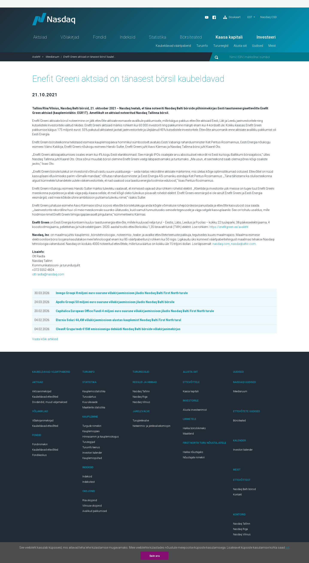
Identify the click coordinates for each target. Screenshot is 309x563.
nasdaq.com (221, 244)
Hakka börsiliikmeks (194, 428)
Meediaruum (52, 57)
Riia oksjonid (89, 501)
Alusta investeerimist (195, 410)
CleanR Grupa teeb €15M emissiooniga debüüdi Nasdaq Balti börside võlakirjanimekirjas (119, 329)
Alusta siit (240, 46)
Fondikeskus (39, 455)
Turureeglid (220, 46)
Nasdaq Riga (140, 397)
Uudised (257, 46)
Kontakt (237, 495)
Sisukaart (232, 17)
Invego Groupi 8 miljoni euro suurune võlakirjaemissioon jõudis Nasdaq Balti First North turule (123, 293)
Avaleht (36, 57)
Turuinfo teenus (91, 448)
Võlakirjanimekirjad (42, 421)
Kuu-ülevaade (89, 402)
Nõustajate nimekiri (194, 458)
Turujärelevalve (141, 421)
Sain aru (154, 555)
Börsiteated (191, 37)
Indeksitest (88, 482)
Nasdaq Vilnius (141, 402)
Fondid (99, 37)
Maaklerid (188, 434)
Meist (272, 46)
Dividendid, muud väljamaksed (49, 402)
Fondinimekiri (40, 445)
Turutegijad (88, 442)
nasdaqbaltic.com (243, 244)
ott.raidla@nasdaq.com (48, 275)
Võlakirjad (70, 37)
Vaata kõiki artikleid (45, 339)
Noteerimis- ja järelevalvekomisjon (151, 426)
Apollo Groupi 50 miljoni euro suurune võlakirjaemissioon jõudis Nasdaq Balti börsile (116, 302)
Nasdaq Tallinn (141, 392)
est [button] (249, 17)
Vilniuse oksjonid (92, 506)
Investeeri (266, 37)
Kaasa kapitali (229, 37)
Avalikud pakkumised (94, 511)
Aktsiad (40, 37)
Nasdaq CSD (268, 17)
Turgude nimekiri (91, 426)
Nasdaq (54, 19)
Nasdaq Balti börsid (244, 489)
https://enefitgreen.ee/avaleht (228, 227)
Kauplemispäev (91, 431)
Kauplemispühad (92, 458)
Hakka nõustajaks (193, 452)
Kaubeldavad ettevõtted (45, 397)
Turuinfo (202, 46)
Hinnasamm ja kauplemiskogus (100, 437)
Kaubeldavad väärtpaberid (173, 46)
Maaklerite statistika (93, 408)
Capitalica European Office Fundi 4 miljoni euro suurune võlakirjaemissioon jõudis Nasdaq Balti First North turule (136, 311)
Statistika (157, 37)
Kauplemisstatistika (93, 392)
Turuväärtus (89, 397)
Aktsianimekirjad (41, 392)
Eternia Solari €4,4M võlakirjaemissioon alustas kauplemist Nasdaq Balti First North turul (119, 320)
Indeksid (127, 37)
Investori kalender (92, 453)
